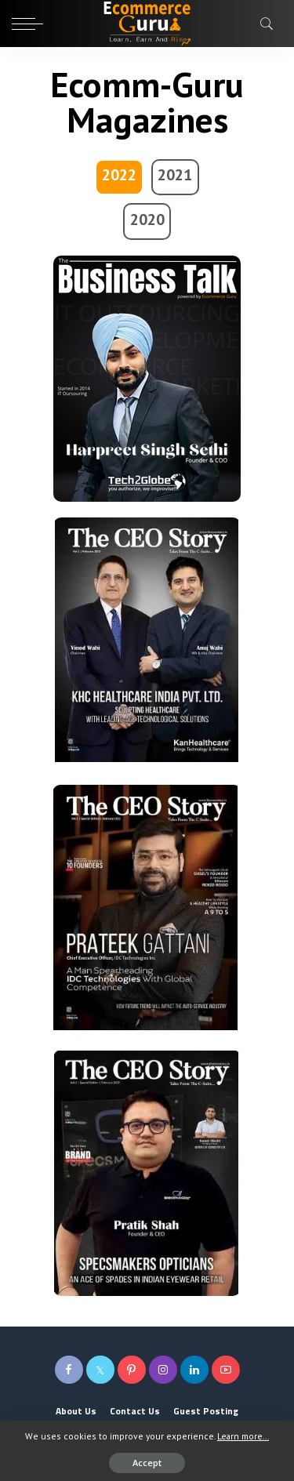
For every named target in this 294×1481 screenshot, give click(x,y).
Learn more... (243, 1436)
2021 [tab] (175, 175)
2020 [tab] (147, 219)
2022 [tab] (119, 175)
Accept (147, 1462)
